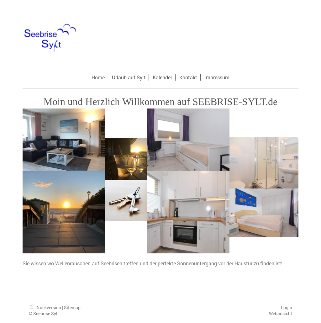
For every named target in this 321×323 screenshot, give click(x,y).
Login (286, 307)
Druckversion (45, 307)
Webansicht (280, 313)
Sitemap (72, 307)
